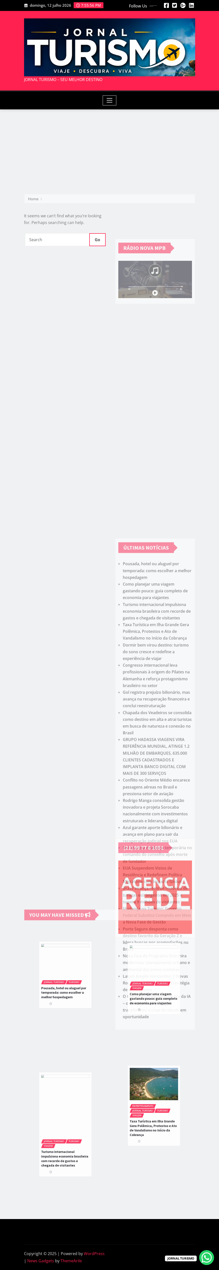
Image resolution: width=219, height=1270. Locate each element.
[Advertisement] (110, 146)
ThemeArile (71, 1261)
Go (97, 239)
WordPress (94, 1253)
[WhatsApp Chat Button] (206, 1257)
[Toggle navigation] (109, 100)
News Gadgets (40, 1261)
